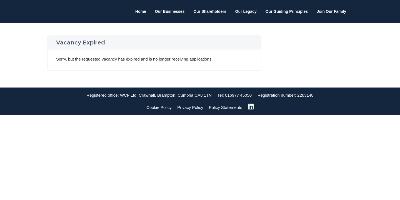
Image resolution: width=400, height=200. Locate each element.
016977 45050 (238, 95)
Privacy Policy (190, 107)
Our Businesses (170, 11)
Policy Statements (225, 107)
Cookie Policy (159, 107)
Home (140, 11)
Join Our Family (331, 11)
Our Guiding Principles (287, 11)
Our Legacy (246, 11)
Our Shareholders (209, 11)
